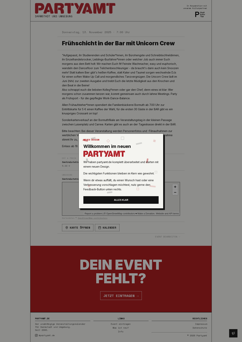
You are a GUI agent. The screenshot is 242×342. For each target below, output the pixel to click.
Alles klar (121, 199)
